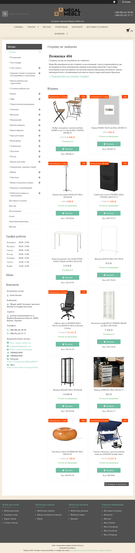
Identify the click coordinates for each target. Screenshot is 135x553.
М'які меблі (15, 140)
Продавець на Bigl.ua (67, 548)
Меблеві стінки (78, 514)
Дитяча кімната (17, 125)
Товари (31, 27)
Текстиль (14, 151)
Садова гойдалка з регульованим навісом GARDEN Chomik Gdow (108, 452)
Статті (11, 216)
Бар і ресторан (17, 135)
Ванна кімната (17, 130)
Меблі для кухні (11, 510)
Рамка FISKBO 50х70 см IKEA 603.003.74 (108, 128)
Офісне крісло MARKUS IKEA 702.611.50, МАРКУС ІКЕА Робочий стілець (67, 325)
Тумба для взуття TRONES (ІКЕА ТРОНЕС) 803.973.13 (109, 195)
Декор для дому (17, 161)
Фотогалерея (15, 211)
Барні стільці (10, 518)
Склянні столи (11, 514)
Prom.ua (80, 545)
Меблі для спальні (45, 510)
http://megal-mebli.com (20, 343)
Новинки (59, 33)
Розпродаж (61, 27)
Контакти (77, 27)
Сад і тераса (15, 67)
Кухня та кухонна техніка (21, 182)
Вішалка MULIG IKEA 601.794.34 (109, 259)
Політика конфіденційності (101, 550)
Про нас (47, 27)
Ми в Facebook (110, 530)
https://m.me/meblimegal (21, 349)
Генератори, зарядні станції (23, 167)
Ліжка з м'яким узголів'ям (49, 514)
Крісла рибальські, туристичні (19, 82)
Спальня (14, 109)
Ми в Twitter (109, 522)
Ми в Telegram (110, 534)
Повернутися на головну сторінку (70, 76)
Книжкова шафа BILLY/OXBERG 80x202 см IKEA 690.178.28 (108, 324)
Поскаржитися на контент (80, 550)
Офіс (12, 99)
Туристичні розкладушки (22, 104)
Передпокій (15, 119)
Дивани (74, 518)
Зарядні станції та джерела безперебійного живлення (22, 74)
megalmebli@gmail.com (20, 346)
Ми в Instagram (111, 526)
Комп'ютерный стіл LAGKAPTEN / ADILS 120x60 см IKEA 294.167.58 (67, 260)
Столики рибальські (19, 88)
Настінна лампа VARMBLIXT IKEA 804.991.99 (67, 452)
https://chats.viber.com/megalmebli (22, 367)
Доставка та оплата (97, 27)
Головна (18, 27)
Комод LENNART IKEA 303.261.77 (109, 390)
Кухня (13, 93)
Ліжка (40, 518)
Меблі (13, 172)
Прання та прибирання (21, 187)
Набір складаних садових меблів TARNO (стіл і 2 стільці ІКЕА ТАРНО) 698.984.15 (67, 130)
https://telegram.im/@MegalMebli (22, 361)
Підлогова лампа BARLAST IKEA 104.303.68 (67, 195)
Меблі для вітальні (79, 510)
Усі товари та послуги (115, 484)
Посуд (13, 156)
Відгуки (12, 226)
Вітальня (14, 114)
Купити (69, 149)
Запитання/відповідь (19, 221)
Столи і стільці (10, 522)
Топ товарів (15, 62)
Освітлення (15, 146)
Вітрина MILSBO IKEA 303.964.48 (67, 390)
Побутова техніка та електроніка (19, 194)
